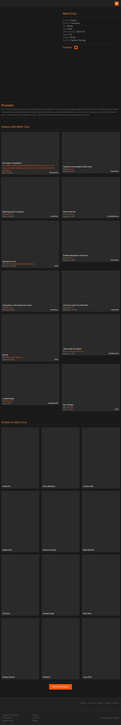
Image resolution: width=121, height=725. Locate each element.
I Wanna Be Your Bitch (72, 349)
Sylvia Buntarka (19, 264)
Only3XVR (115, 310)
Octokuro (46, 677)
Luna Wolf (87, 677)
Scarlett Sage (48, 613)
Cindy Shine (38, 165)
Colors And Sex (69, 212)
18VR (56, 266)
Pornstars (91, 703)
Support (36, 715)
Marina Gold (10, 357)
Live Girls (115, 703)
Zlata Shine (6, 170)
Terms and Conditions (10, 715)
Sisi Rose (6, 613)
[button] (117, 4)
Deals (108, 703)
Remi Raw (87, 613)
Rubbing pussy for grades (13, 212)
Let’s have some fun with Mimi (75, 305)
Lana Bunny (71, 351)
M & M (5, 355)
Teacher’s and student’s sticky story (77, 167)
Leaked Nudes (8, 398)
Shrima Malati (39, 168)
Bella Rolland (88, 550)
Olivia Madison (49, 486)
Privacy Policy (7, 718)
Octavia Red (88, 486)
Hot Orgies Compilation (12, 163)
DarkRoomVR (114, 353)
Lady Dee (46, 165)
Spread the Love (9, 261)
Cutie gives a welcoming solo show (17, 305)
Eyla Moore (30, 264)
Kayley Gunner (8, 677)
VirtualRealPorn (113, 216)
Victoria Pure (49, 168)
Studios (100, 703)
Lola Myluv (11, 168)
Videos (82, 703)
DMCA (35, 721)
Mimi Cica (29, 168)
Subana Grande (49, 550)
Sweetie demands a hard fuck (75, 255)
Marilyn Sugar (21, 168)
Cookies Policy (7, 721)
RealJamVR (54, 173)
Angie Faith (7, 550)
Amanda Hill (21, 165)
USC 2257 (36, 718)
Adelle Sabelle (11, 165)
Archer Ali (6, 486)
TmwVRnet (115, 171)
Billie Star (29, 165)
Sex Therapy (68, 405)
